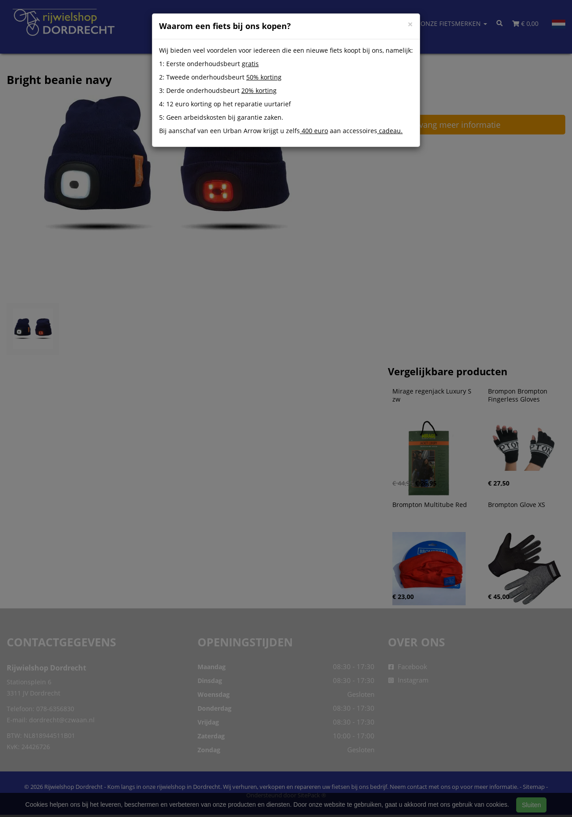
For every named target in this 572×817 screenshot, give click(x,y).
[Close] (410, 24)
